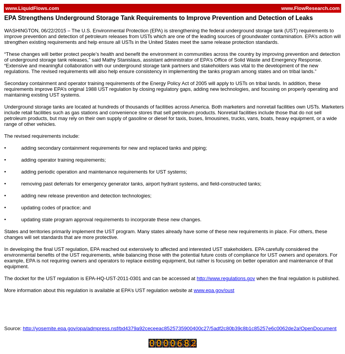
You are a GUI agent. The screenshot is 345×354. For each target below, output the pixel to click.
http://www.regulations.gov (226, 278)
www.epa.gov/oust (214, 290)
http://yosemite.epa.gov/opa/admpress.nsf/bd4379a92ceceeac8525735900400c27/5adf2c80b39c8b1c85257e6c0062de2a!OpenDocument (180, 328)
